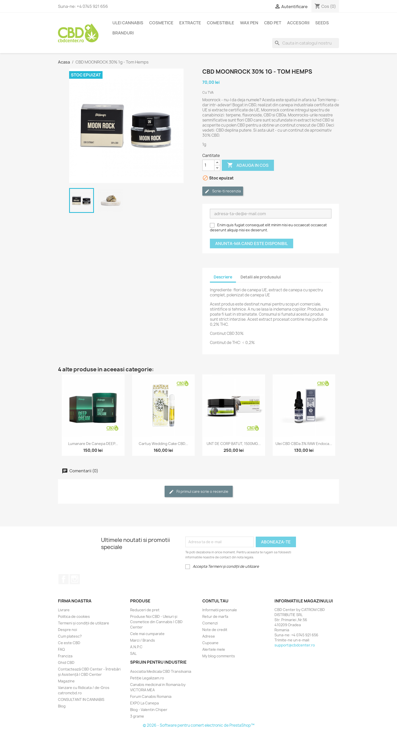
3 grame (137, 716)
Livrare (64, 609)
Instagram (75, 579)
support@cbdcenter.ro (294, 645)
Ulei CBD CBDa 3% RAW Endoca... (303, 443)
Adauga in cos (248, 165)
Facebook (63, 579)
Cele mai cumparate (147, 633)
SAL (133, 653)
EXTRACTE (190, 23)
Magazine (66, 681)
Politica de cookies (74, 616)
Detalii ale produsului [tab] (261, 277)
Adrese (208, 636)
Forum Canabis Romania (150, 696)
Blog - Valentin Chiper (148, 709)
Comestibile (220, 23)
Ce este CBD (69, 642)
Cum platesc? (70, 636)
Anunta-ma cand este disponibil (251, 243)
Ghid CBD (66, 662)
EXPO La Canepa (144, 703)
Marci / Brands (142, 640)
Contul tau (215, 601)
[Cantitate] (208, 165)
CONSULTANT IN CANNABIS (81, 699)
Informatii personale (219, 609)
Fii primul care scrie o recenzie (198, 491)
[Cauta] (305, 43)
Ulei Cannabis (127, 23)
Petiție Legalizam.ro (147, 678)
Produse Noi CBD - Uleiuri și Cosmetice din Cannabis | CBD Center (156, 621)
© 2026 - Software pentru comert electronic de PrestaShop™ (198, 725)
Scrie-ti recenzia (223, 191)
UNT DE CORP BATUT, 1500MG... (234, 443)
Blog (62, 706)
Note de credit (214, 629)
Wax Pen (249, 23)
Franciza (65, 656)
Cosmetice (161, 23)
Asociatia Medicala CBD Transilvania (160, 671)
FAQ (61, 649)
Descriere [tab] (223, 277)
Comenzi (210, 623)
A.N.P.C (136, 646)
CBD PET (272, 23)
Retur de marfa (215, 616)
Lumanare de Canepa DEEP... (93, 443)
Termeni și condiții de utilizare (83, 623)
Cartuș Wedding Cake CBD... (163, 443)
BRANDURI (123, 33)
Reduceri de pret (145, 609)
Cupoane (210, 642)
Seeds (322, 23)
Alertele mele (213, 649)
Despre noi (67, 629)
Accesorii (298, 23)
